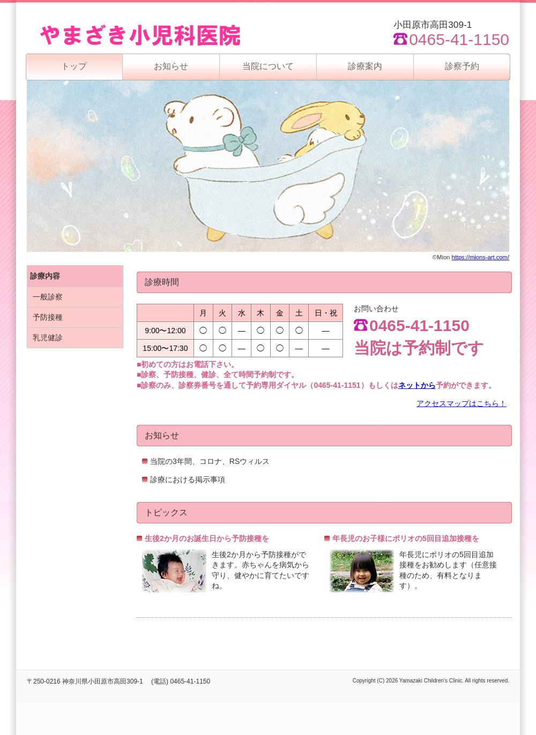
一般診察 (48, 296)
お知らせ (171, 66)
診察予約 (462, 66)
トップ (74, 66)
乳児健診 (48, 337)
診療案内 (365, 66)
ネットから (417, 385)
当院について (268, 66)
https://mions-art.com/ (480, 257)
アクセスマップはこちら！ (461, 403)
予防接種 (48, 317)
